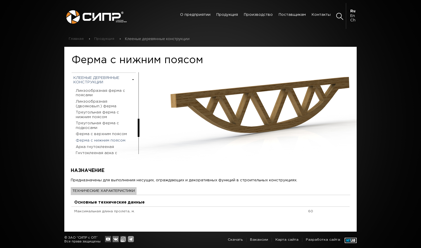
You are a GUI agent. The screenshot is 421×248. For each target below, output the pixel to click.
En (352, 16)
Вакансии (259, 239)
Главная (76, 38)
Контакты (321, 14)
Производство (258, 14)
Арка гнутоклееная (95, 147)
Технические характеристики (104, 190)
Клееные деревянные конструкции (96, 80)
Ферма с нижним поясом (100, 140)
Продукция (227, 14)
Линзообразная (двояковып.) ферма (96, 104)
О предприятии (195, 14)
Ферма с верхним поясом (101, 134)
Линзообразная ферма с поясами (100, 93)
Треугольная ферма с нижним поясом (97, 115)
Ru (353, 11)
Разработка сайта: (323, 239)
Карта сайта (287, 239)
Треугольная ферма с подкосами (97, 126)
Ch (353, 20)
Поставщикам (292, 14)
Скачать (235, 239)
